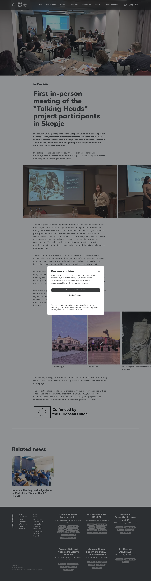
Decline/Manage (76, 295)
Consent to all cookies (75, 290)
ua (99, 271)
